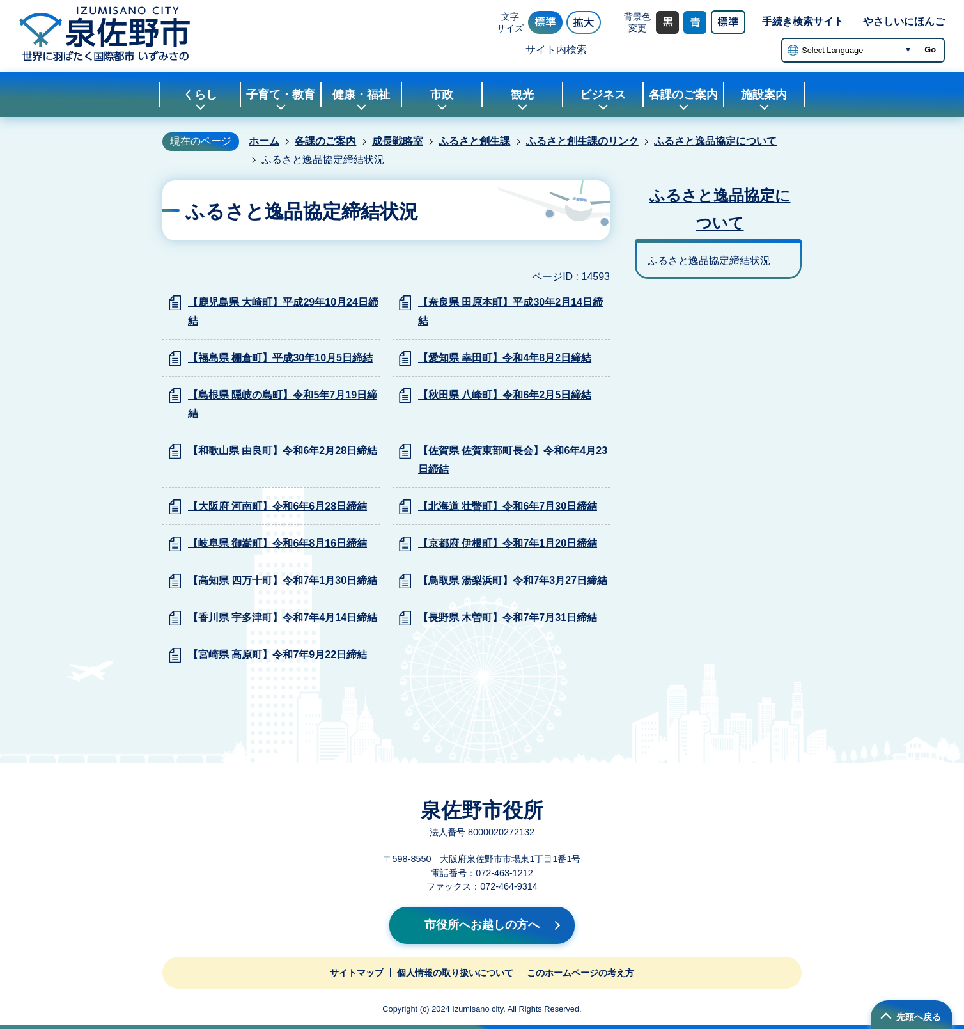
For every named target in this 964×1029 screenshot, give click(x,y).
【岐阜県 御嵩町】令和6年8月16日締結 (277, 543)
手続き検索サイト (803, 21)
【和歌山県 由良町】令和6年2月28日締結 (282, 450)
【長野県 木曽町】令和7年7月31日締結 (507, 617)
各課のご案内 (325, 141)
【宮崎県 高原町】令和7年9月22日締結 (277, 654)
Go (930, 49)
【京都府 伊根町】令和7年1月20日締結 (507, 543)
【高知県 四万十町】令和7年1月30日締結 (282, 580)
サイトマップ (357, 973)
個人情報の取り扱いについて (455, 973)
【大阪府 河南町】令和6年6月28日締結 (277, 506)
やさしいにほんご (904, 21)
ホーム (264, 141)
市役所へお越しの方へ (482, 924)
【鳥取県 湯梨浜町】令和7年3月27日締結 (512, 580)
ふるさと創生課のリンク (582, 141)
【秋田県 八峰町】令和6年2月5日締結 (504, 394)
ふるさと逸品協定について (715, 141)
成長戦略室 (397, 141)
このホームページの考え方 (580, 973)
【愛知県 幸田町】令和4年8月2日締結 (504, 357)
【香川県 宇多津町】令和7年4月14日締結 (282, 617)
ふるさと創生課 (474, 141)
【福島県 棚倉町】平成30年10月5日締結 (280, 357)
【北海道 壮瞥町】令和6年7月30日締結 (507, 506)
